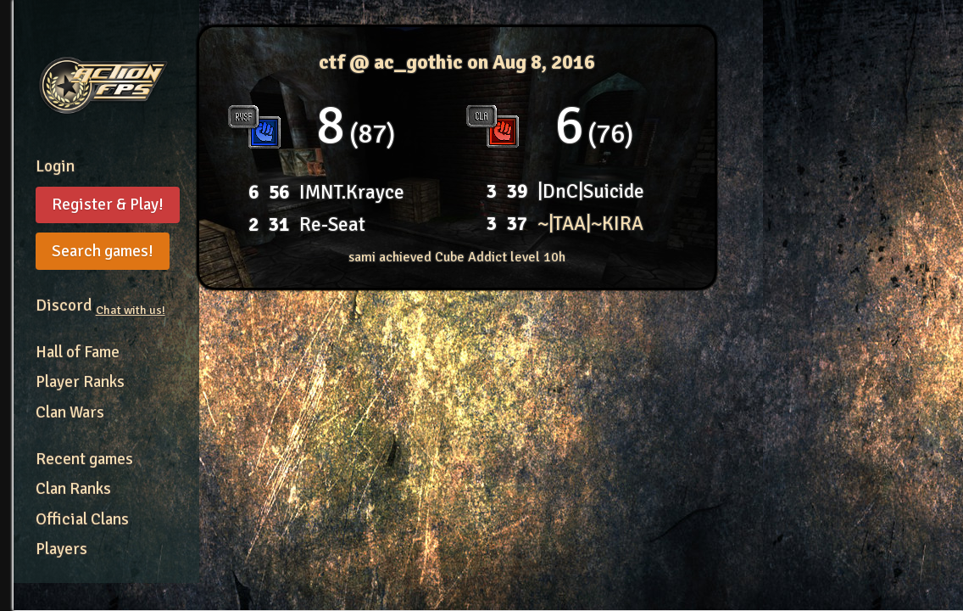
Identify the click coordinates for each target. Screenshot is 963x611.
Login (55, 166)
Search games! (102, 251)
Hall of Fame (78, 352)
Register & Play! (108, 204)
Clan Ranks (73, 489)
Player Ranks (80, 382)
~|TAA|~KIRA (590, 223)
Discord (100, 305)
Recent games (84, 459)
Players (61, 549)
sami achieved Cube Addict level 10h (456, 257)
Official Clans (82, 519)
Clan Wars (70, 412)
